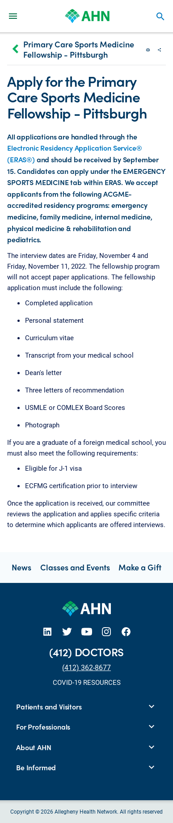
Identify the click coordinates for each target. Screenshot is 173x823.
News (21, 567)
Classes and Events (75, 567)
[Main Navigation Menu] (13, 16)
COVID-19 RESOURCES (87, 682)
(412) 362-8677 (86, 667)
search (160, 16)
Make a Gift (139, 567)
